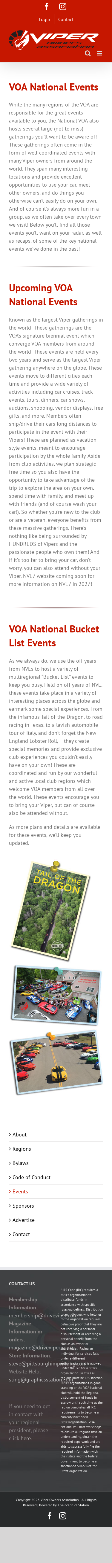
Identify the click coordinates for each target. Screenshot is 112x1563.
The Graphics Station (73, 1505)
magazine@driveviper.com (40, 1347)
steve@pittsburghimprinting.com (48, 1363)
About (20, 1134)
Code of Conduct (31, 1177)
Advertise (24, 1220)
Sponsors (23, 1205)
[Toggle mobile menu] (100, 53)
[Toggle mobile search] (88, 53)
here (26, 1438)
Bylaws (21, 1163)
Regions (22, 1148)
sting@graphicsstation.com (41, 1379)
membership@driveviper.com (43, 1315)
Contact (21, 1234)
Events (20, 1191)
